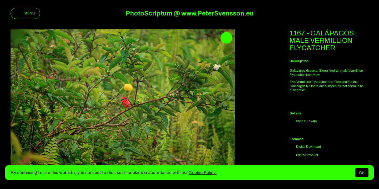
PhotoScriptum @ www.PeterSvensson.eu (189, 13)
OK (362, 172)
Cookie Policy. (203, 172)
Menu (25, 13)
